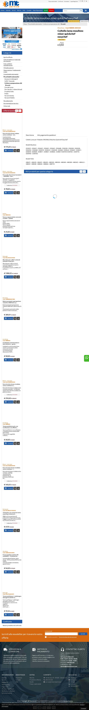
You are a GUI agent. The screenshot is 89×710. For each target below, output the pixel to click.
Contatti (29, 10)
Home (2, 10)
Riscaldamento (8, 101)
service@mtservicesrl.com (68, 666)
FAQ (24, 10)
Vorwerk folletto (10, 98)
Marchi (19, 10)
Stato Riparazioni (38, 10)
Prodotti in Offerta (35, 680)
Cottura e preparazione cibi (13, 83)
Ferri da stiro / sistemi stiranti (13, 89)
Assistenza (66, 1)
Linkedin (72, 684)
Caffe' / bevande (9, 81)
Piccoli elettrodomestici (11, 77)
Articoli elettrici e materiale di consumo (12, 60)
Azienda (8, 10)
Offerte (51, 10)
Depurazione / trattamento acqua (12, 71)
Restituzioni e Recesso (8, 691)
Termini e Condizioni (8, 689)
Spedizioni (5, 682)
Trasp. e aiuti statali (52, 1)
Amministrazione (7, 693)
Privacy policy (6, 684)
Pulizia (6, 93)
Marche (32, 677)
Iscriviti (83, 634)
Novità (46, 10)
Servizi (14, 10)
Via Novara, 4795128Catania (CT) (55, 677)
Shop (25, 24)
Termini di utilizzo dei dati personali (68, 637)
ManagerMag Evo (68, 701)
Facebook (73, 677)
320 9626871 (74, 686)
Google (72, 682)
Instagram (73, 680)
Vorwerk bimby (9, 95)
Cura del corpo (9, 87)
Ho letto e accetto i (51, 637)
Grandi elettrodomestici (11, 74)
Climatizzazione (9, 68)
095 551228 (70, 662)
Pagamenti (5, 687)
